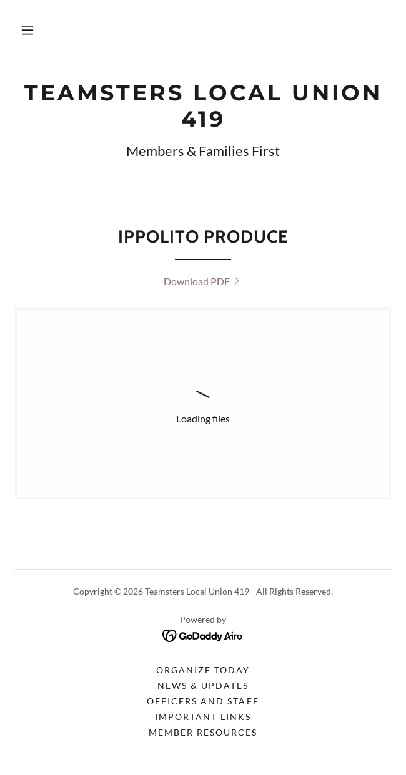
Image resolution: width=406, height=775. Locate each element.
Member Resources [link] (203, 732)
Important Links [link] (203, 716)
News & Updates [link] (203, 685)
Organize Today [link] (203, 670)
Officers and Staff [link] (203, 701)
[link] (203, 106)
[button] (27, 29)
